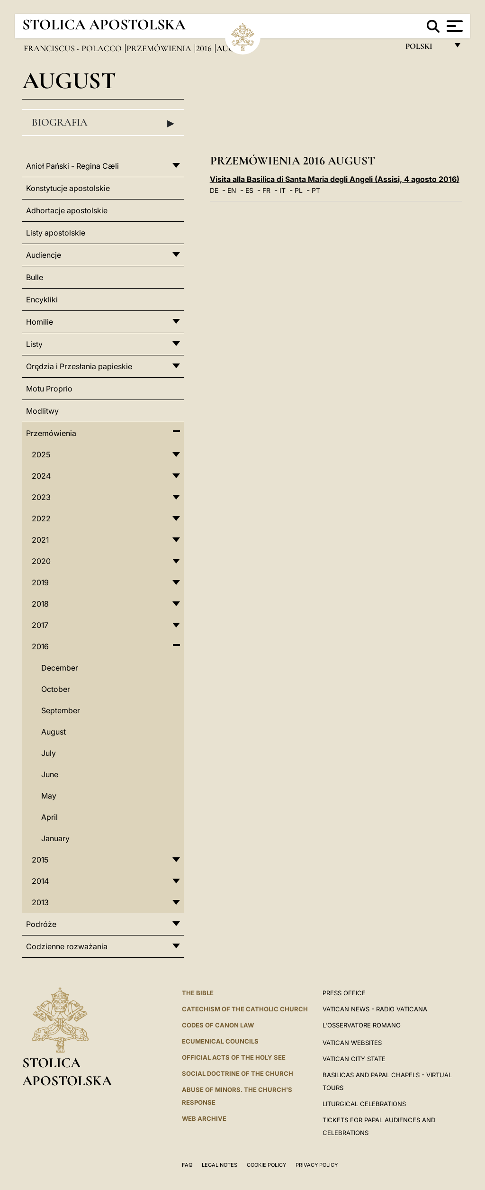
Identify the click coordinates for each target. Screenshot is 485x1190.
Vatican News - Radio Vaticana (375, 1009)
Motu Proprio (49, 388)
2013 (40, 902)
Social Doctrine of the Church (237, 1073)
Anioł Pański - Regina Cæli (72, 166)
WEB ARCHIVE (204, 1118)
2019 (40, 582)
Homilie (39, 322)
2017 (40, 625)
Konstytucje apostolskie (68, 188)
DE (214, 190)
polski (426, 48)
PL (299, 190)
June (49, 774)
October (55, 689)
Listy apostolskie (55, 232)
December (59, 667)
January (55, 838)
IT (282, 190)
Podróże (41, 924)
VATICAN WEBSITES (352, 1042)
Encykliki (42, 299)
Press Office (344, 993)
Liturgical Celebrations (364, 1104)
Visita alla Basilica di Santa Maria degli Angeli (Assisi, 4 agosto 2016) (334, 179)
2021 (40, 540)
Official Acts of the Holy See (234, 1057)
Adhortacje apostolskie (67, 210)
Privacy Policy (317, 1165)
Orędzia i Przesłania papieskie (79, 366)
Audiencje (43, 255)
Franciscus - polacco (74, 48)
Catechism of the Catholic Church (245, 1009)
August (53, 731)
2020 (41, 561)
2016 (205, 48)
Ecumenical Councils (220, 1041)
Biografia (103, 122)
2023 (41, 497)
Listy (34, 344)
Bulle (34, 277)
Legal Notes (219, 1165)
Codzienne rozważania (67, 946)
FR (266, 190)
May (48, 795)
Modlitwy (42, 411)
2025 (41, 454)
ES (249, 190)
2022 (41, 518)
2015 (40, 859)
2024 (41, 476)
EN (231, 190)
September (60, 710)
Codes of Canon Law (218, 1025)
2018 (40, 604)
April (49, 817)
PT (316, 190)
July (48, 753)
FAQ (187, 1165)
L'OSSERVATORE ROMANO (362, 1025)
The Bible (198, 993)
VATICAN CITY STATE (354, 1059)
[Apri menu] (453, 26)
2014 (40, 881)
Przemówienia (159, 48)
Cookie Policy (266, 1165)
